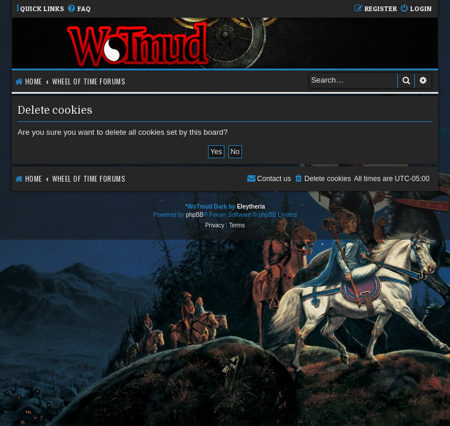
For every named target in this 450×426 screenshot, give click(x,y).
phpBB (194, 215)
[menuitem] (79, 9)
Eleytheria (251, 206)
